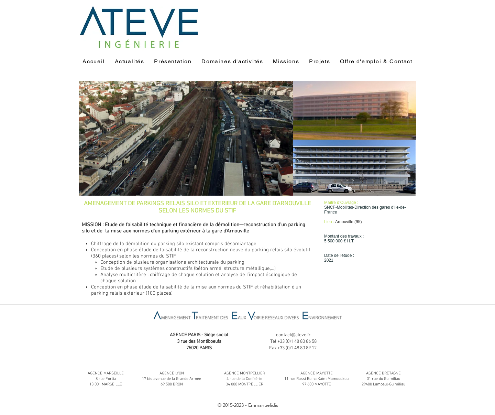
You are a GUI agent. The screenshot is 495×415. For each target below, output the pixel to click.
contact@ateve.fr (293, 335)
